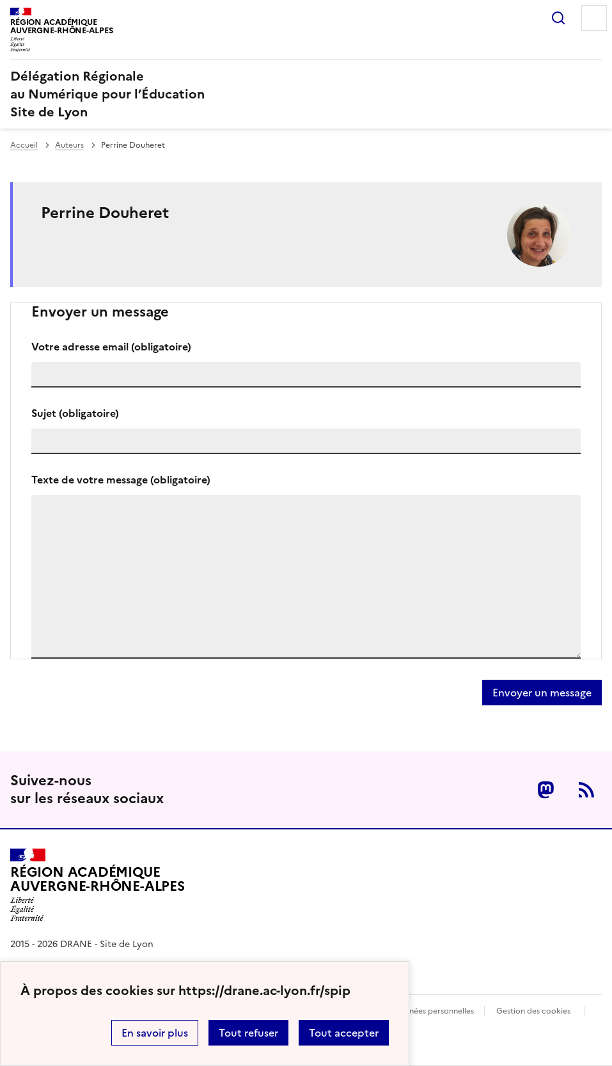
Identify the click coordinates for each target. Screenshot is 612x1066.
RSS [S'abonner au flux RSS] (586, 789)
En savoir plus (155, 1032)
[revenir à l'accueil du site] (306, 94)
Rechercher (558, 18)
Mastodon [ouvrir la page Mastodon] (545, 789)
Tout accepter (344, 1032)
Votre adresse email (111, 346)
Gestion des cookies (533, 1011)
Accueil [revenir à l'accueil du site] (24, 145)
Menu (594, 18)
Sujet (75, 413)
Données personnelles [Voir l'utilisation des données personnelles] (433, 1011)
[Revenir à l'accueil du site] (97, 885)
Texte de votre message (120, 479)
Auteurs (69, 145)
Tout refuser (248, 1032)
